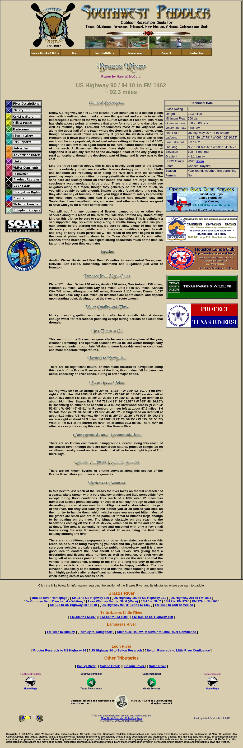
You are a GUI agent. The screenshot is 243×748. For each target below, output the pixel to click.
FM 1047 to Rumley (61, 632)
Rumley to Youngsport (95, 632)
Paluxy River (86, 666)
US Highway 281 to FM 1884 (191, 598)
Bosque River (134, 666)
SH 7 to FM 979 (176, 601)
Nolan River (157, 666)
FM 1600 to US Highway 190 (152, 617)
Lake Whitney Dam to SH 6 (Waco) (113, 601)
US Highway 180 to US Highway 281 (140, 598)
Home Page (30, 687)
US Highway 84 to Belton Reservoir (117, 650)
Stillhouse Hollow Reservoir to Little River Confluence (157, 632)
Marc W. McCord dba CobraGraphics (121, 718)
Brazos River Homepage (49, 598)
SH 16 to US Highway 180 (90, 598)
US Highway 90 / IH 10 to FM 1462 (126, 605)
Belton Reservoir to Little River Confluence (178, 650)
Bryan (200, 161)
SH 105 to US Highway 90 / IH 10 (73, 605)
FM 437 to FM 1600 (114, 617)
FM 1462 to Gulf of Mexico (174, 605)
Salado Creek (110, 666)
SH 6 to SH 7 (152, 601)
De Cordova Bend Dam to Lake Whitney (54, 601)
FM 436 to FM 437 (83, 617)
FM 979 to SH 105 (205, 601)
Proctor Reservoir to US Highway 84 (60, 650)
